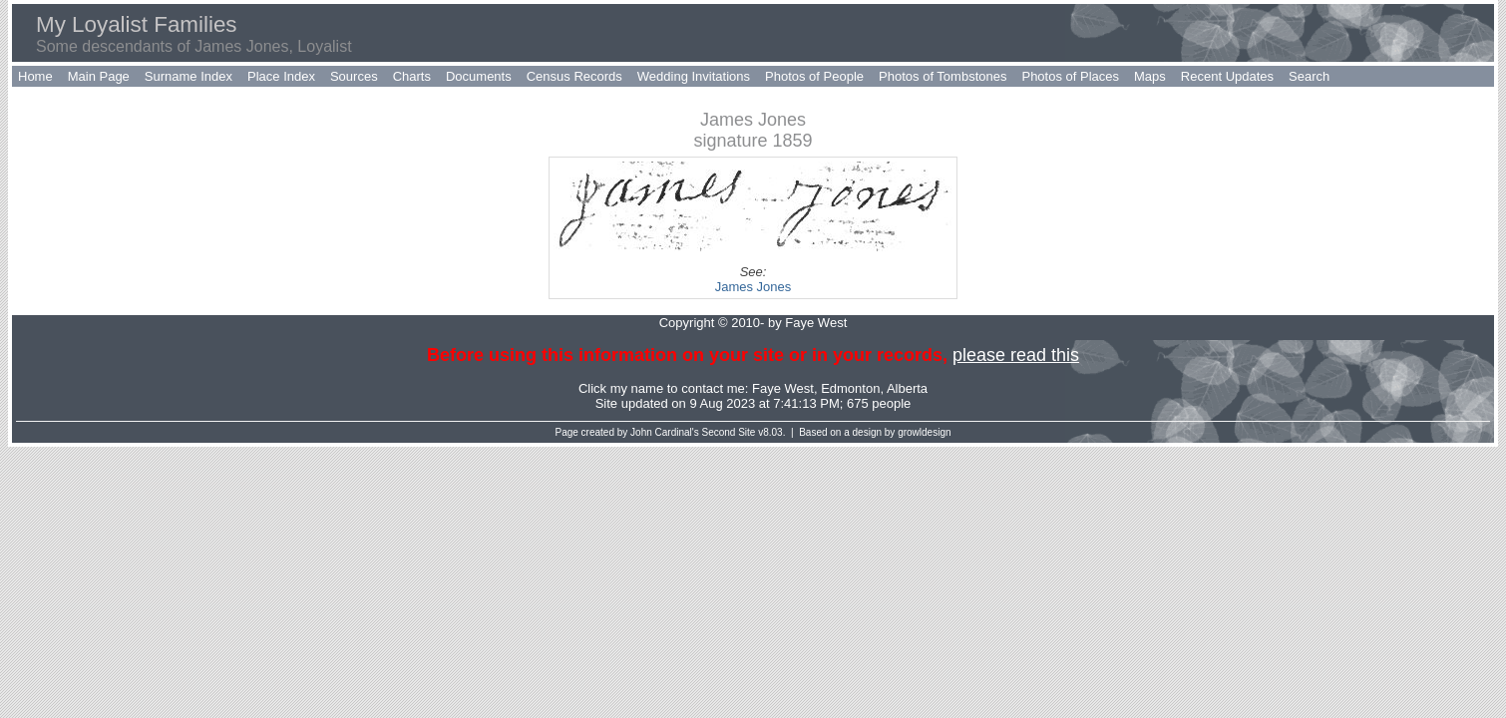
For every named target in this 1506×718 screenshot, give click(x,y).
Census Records (574, 76)
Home (35, 76)
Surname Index (188, 76)
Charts (412, 76)
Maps (1150, 76)
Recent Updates (1227, 76)
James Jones (753, 286)
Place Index (281, 76)
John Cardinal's (664, 432)
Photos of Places (1070, 76)
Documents (479, 76)
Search (1309, 76)
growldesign (924, 432)
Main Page (99, 76)
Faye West (783, 388)
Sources (354, 76)
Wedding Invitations (693, 76)
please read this (1015, 355)
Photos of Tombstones (942, 76)
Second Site (729, 432)
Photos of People (814, 76)
